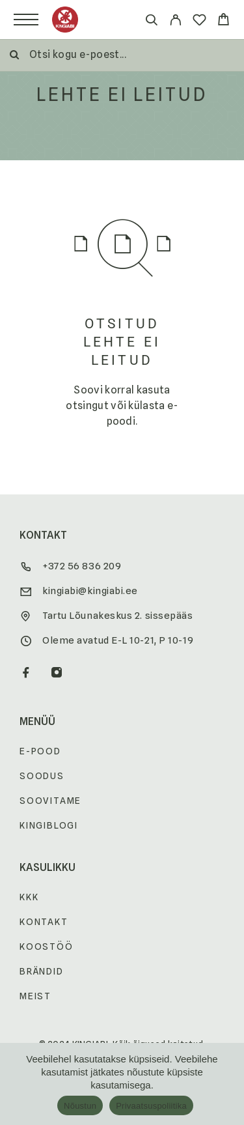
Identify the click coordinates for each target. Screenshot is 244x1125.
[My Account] (175, 22)
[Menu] (26, 19)
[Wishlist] (199, 22)
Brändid (42, 971)
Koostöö (47, 946)
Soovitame (50, 800)
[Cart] (223, 21)
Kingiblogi (49, 825)
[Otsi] (151, 22)
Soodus (42, 776)
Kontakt (44, 922)
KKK (29, 897)
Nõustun (80, 1106)
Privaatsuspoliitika (151, 1106)
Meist (35, 996)
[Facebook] (26, 673)
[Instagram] (57, 673)
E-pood (40, 751)
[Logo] (65, 20)
